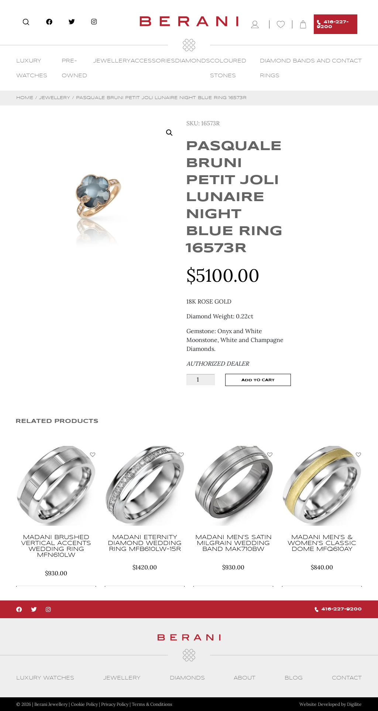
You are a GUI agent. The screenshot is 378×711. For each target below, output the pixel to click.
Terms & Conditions (152, 704)
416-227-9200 (332, 24)
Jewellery (112, 61)
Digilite (354, 704)
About (244, 678)
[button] (92, 454)
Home (24, 98)
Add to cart (258, 380)
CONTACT (347, 61)
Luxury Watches (45, 678)
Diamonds (192, 61)
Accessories (153, 61)
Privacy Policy (114, 704)
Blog (294, 678)
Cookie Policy (84, 704)
